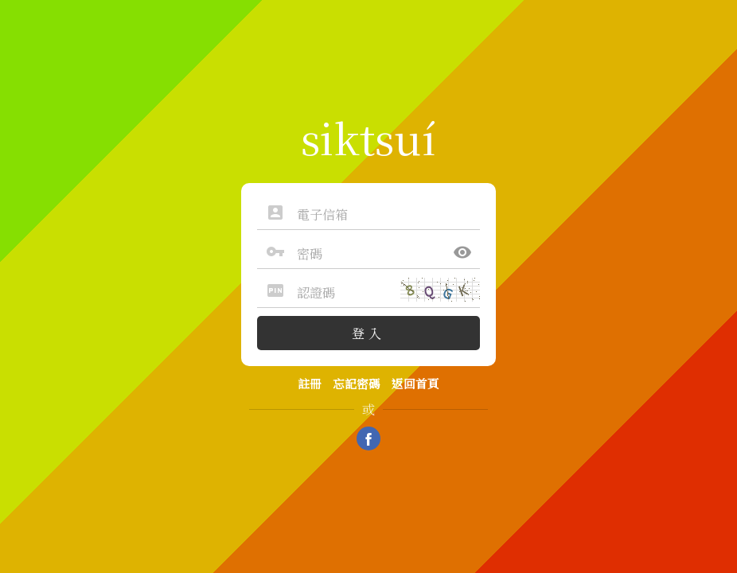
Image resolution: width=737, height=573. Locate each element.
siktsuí (368, 137)
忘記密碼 (356, 383)
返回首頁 (415, 383)
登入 (368, 333)
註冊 (310, 383)
